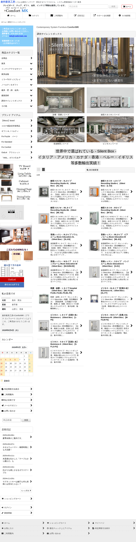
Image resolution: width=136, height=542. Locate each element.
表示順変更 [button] (92, 170)
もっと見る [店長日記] (26, 491)
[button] (124, 16)
